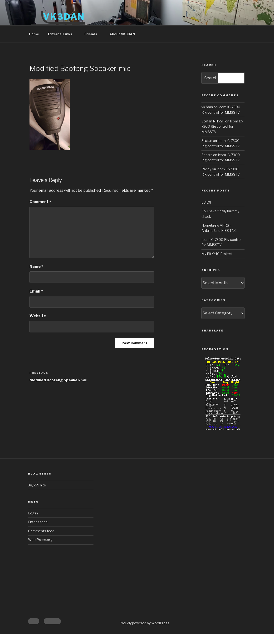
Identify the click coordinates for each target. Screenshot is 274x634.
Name (36, 266)
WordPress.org (40, 540)
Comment (40, 202)
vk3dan (207, 107)
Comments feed (41, 531)
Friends (93, 34)
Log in (33, 513)
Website (37, 316)
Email (36, 291)
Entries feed (38, 522)
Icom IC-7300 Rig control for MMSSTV (222, 126)
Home (34, 34)
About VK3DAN (122, 34)
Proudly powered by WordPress (144, 623)
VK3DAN (64, 16)
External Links (62, 34)
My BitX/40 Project (216, 254)
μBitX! (206, 202)
